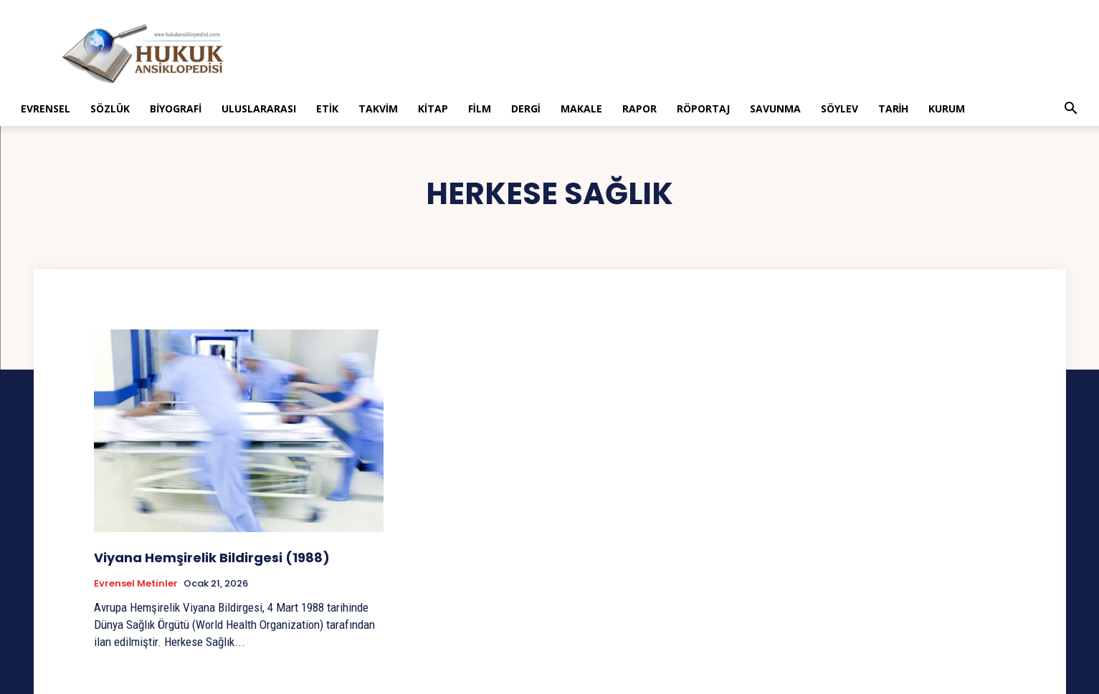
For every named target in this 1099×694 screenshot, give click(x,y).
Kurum (946, 108)
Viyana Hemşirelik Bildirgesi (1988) (212, 558)
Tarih (893, 108)
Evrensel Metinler (136, 583)
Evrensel (45, 108)
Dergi (526, 108)
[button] (1071, 110)
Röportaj (703, 108)
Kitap (433, 108)
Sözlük (110, 108)
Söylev (839, 108)
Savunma (775, 108)
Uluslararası (259, 108)
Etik (327, 108)
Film (479, 108)
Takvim (378, 108)
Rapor (639, 108)
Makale (581, 108)
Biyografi (175, 108)
